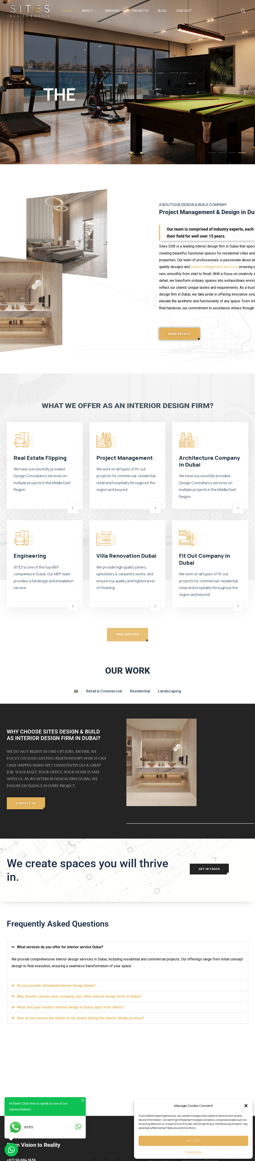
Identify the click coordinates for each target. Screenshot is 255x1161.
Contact (184, 10)
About (87, 10)
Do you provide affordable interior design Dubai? (56, 985)
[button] (246, 1105)
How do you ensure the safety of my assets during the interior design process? (80, 1018)
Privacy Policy (193, 1152)
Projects (140, 10)
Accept (193, 1140)
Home (67, 10)
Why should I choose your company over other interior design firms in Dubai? (79, 996)
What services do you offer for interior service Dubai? (60, 947)
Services (112, 10)
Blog (162, 10)
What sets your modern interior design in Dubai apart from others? (70, 1007)
